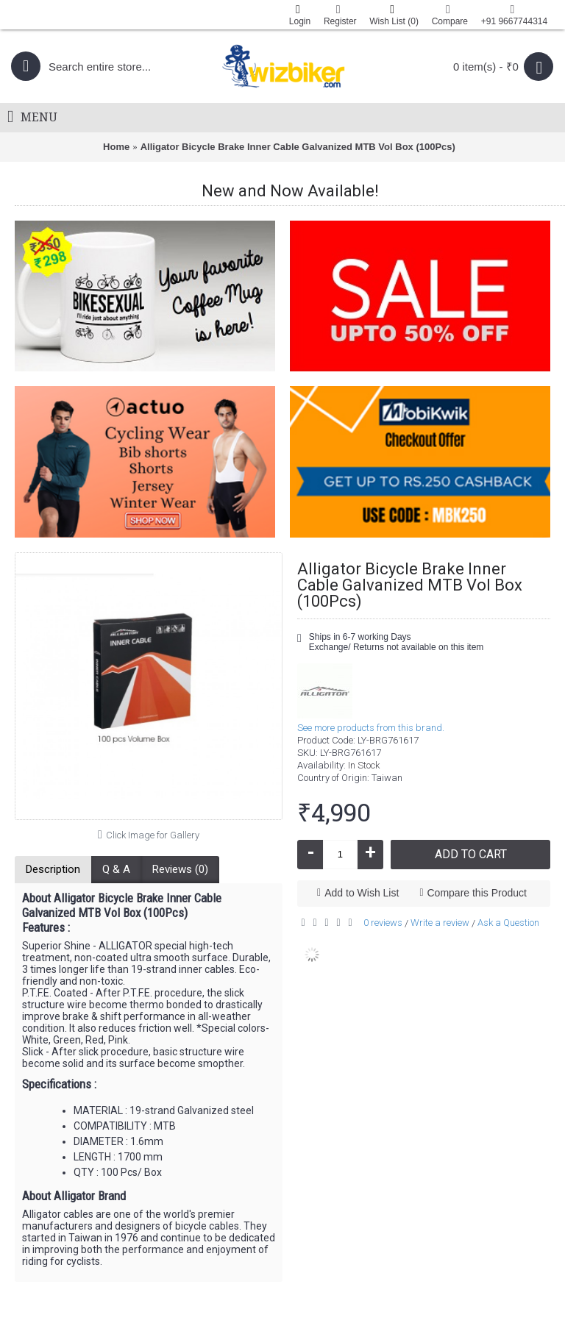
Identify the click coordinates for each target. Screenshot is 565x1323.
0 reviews (382, 922)
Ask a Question (508, 922)
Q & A (116, 869)
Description (53, 869)
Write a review (440, 922)
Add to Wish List (361, 893)
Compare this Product (477, 893)
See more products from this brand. (370, 727)
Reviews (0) (180, 869)
